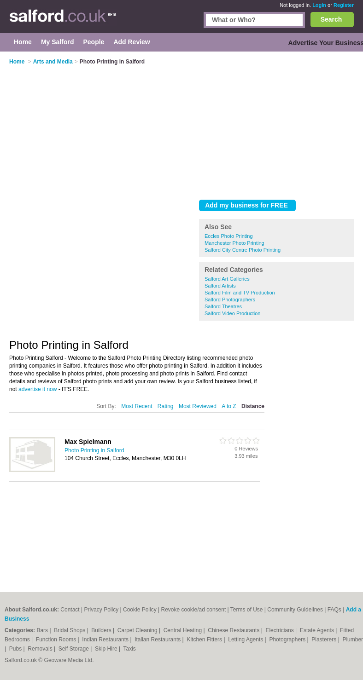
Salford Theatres (223, 306)
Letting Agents (246, 639)
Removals (41, 648)
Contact (69, 609)
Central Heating (184, 630)
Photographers (288, 639)
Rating (166, 406)
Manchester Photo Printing (234, 243)
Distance (252, 406)
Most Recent (136, 406)
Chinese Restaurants (234, 630)
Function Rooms (57, 639)
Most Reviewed (198, 406)
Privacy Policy (101, 609)
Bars (42, 630)
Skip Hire (107, 648)
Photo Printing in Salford (94, 450)
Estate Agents (317, 630)
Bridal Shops (70, 630)
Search (331, 19)
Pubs (16, 648)
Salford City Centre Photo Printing (243, 250)
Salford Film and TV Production (240, 292)
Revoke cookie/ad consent (193, 609)
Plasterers (324, 639)
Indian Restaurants (106, 639)
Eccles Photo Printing (229, 236)
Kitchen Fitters (205, 639)
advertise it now (37, 389)
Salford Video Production (233, 313)
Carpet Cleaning (138, 630)
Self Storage (74, 648)
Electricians (280, 630)
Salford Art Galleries (227, 279)
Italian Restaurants (158, 639)
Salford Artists (220, 285)
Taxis (129, 648)
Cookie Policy (140, 609)
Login (319, 5)
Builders (102, 630)
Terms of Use (246, 609)
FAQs (334, 609)
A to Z (229, 406)
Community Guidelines (295, 609)
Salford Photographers (230, 299)
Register (344, 5)
